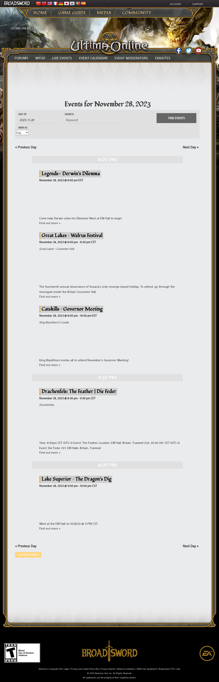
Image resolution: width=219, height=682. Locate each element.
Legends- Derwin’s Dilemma (70, 173)
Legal (66, 669)
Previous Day (25, 147)
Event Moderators (131, 58)
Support (197, 4)
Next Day (190, 147)
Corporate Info (55, 669)
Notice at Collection (126, 669)
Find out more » (49, 223)
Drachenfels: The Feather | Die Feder (78, 391)
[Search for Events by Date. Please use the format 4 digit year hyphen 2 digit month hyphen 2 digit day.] (38, 120)
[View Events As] (22, 132)
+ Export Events (28, 554)
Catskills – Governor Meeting (71, 309)
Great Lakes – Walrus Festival (71, 235)
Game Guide (72, 13)
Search (69, 114)
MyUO (40, 58)
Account (175, 4)
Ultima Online (21, 28)
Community (136, 13)
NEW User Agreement (147, 669)
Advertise (43, 669)
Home (40, 13)
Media (104, 13)
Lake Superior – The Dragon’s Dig (76, 479)
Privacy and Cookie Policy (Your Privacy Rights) (93, 669)
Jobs (178, 669)
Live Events (62, 58)
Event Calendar (93, 58)
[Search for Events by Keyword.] (92, 120)
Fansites (162, 58)
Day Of (22, 114)
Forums (21, 58)
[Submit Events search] (176, 118)
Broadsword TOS (166, 669)
